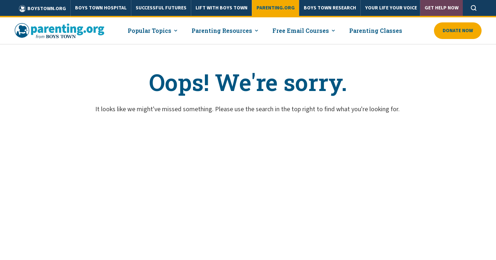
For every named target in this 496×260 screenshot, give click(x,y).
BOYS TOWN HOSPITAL (101, 8)
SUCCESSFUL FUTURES (161, 8)
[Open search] (474, 8)
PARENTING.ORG (275, 8)
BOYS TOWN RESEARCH (330, 8)
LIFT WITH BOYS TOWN (221, 8)
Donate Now (458, 30)
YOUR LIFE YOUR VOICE (391, 8)
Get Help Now (441, 8)
